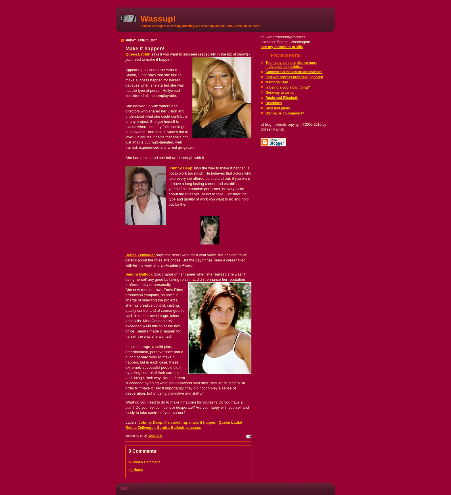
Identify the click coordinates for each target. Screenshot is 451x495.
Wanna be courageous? (284, 113)
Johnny (180, 168)
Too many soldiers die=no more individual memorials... (291, 65)
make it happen (203, 422)
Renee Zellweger (140, 427)
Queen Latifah (231, 422)
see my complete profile (282, 47)
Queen (137, 54)
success (193, 427)
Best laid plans (277, 108)
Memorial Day (276, 82)
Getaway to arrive (279, 93)
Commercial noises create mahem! (293, 72)
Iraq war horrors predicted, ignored (294, 77)
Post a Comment (146, 462)
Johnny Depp (150, 422)
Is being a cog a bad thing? (287, 87)
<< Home (136, 470)
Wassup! (158, 18)
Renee (140, 255)
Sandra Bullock (139, 274)
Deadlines (273, 103)
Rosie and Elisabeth (281, 98)
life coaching (175, 422)
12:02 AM (155, 435)
